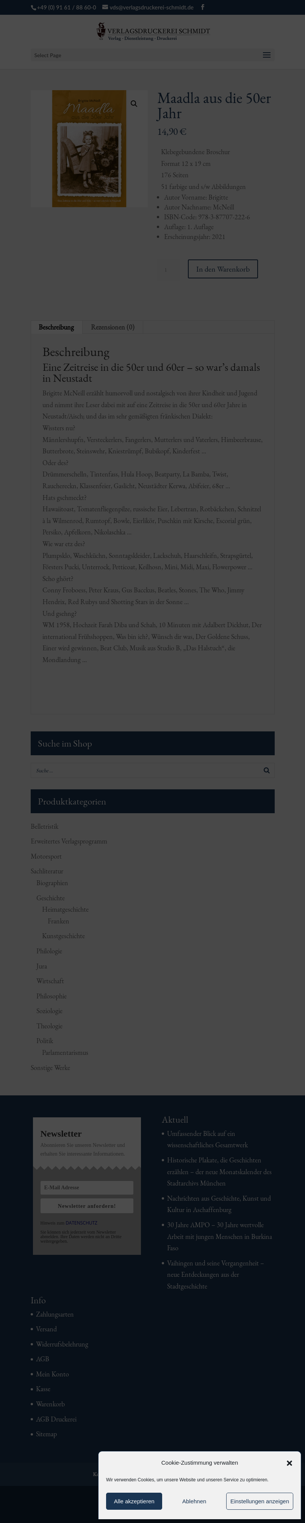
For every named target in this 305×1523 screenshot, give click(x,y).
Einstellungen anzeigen (259, 1501)
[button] (289, 1463)
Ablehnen (194, 1501)
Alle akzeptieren (134, 1501)
